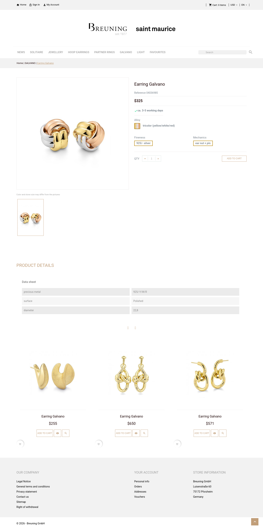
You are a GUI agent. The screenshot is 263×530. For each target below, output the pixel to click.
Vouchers (139, 496)
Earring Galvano (52, 416)
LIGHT (141, 52)
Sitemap (21, 501)
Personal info (141, 481)
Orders (138, 486)
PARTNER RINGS (104, 52)
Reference (140, 92)
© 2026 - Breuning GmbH (30, 523)
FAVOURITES (157, 52)
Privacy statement (26, 491)
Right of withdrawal (27, 507)
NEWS (21, 52)
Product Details (35, 265)
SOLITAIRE (36, 52)
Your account (146, 472)
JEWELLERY (55, 52)
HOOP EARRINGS (78, 52)
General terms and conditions (33, 486)
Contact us (22, 496)
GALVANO (126, 52)
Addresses (140, 491)
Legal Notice (23, 481)
